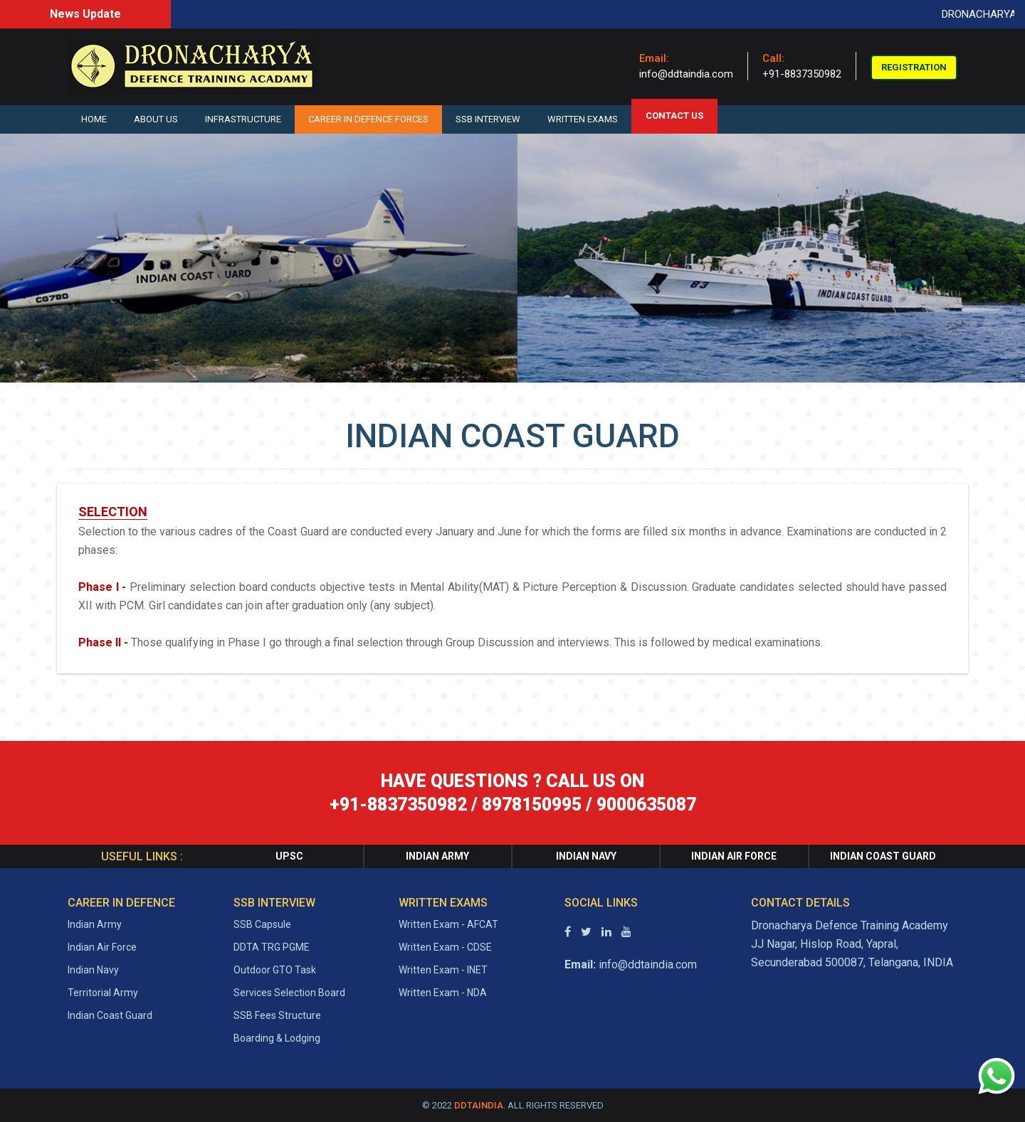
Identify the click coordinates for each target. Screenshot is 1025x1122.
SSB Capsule (262, 924)
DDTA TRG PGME (271, 947)
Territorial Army (103, 992)
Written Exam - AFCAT (448, 924)
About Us (156, 119)
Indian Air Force (102, 947)
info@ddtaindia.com (686, 74)
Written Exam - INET (443, 970)
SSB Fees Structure (277, 1015)
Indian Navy (93, 970)
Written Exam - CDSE (445, 947)
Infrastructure (243, 119)
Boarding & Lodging (276, 1038)
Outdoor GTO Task (274, 970)
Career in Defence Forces (368, 119)
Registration (914, 67)
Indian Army (95, 924)
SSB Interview (488, 119)
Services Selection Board (289, 992)
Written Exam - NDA (443, 992)
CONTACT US (674, 115)
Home (94, 119)
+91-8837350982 (801, 74)
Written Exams (582, 119)
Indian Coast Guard (110, 1015)
